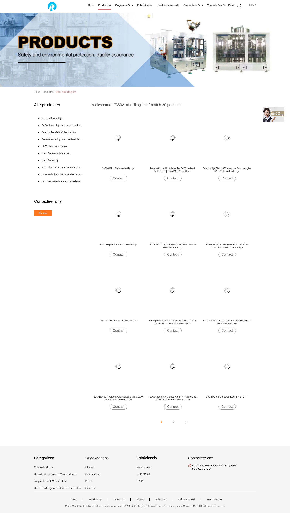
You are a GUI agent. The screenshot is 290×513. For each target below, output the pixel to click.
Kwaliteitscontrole (168, 5)
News (140, 499)
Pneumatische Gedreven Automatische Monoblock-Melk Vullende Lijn (227, 246)
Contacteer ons (193, 5)
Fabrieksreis (145, 5)
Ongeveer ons (124, 5)
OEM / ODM (143, 474)
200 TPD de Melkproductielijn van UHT (226, 396)
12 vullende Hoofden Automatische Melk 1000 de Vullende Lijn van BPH (118, 398)
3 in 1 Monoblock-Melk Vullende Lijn (118, 320)
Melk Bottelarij (49, 160)
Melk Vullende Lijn (51, 118)
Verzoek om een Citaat (221, 5)
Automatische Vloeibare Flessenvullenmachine (62, 174)
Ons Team (90, 488)
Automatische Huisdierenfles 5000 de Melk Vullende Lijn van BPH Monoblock (172, 170)
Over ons (119, 499)
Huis (91, 5)
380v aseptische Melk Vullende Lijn (118, 244)
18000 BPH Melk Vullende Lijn (118, 168)
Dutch (252, 5)
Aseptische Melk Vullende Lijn (58, 132)
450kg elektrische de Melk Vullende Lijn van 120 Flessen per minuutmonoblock (172, 322)
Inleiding (89, 467)
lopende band (144, 467)
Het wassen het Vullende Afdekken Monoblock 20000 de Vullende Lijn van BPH (172, 398)
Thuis (73, 499)
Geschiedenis (92, 474)
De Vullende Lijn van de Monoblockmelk (62, 125)
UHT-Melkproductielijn (54, 146)
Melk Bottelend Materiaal (55, 153)
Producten (104, 5)
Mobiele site (214, 499)
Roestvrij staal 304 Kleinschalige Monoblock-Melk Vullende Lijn (227, 322)
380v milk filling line (66, 92)
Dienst (88, 481)
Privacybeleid (186, 499)
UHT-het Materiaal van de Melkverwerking (62, 181)
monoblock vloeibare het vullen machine (62, 167)
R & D (140, 481)
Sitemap (161, 499)
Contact (118, 178)
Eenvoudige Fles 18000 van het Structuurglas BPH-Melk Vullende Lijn (227, 170)
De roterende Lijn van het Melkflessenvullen (62, 139)
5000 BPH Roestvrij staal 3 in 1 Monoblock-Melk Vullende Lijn (172, 246)
